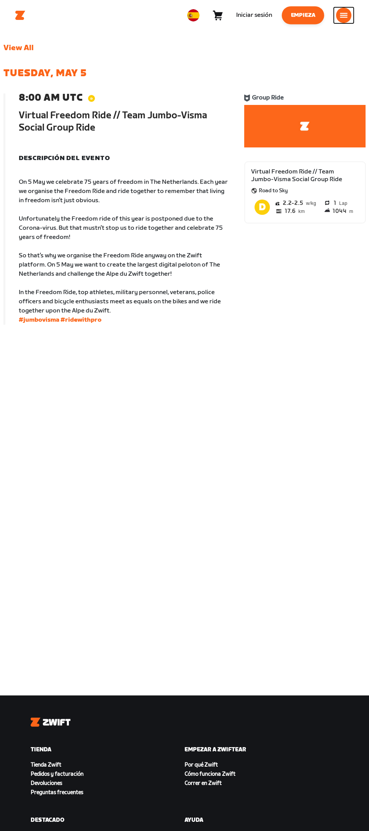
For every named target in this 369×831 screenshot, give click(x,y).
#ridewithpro (80, 320)
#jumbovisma (39, 320)
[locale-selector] (193, 15)
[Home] (20, 15)
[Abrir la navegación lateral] (344, 15)
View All (18, 47)
